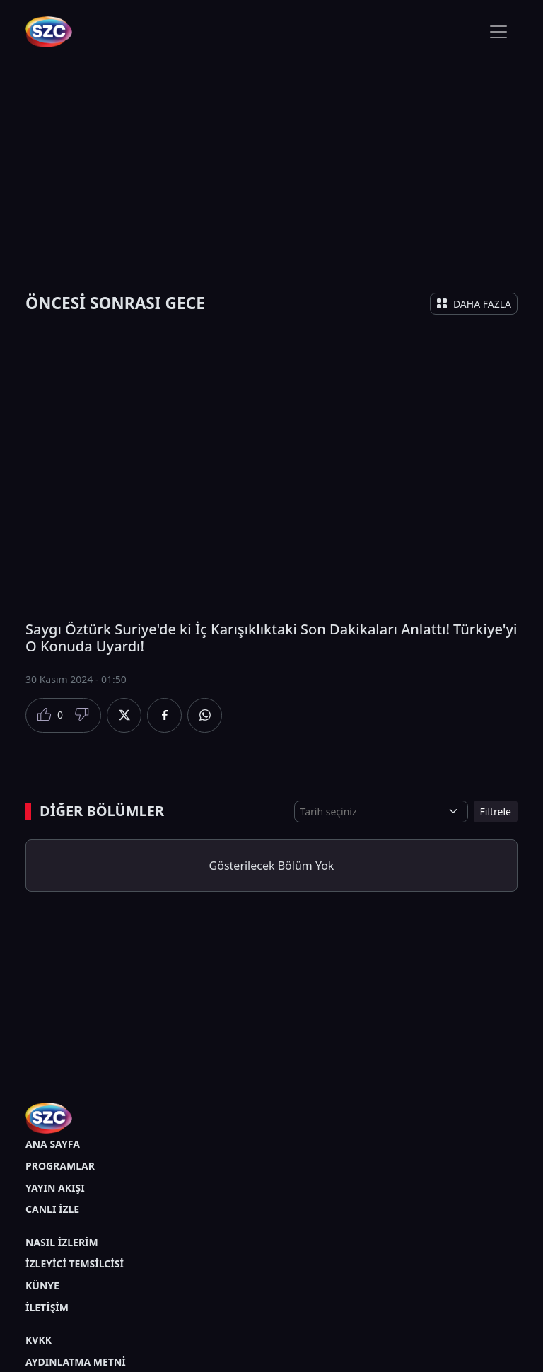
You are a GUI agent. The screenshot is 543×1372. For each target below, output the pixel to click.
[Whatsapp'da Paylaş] (204, 715)
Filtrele (495, 811)
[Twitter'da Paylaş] (124, 715)
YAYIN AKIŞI (55, 1187)
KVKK (38, 1340)
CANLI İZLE (52, 1209)
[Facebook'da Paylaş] (164, 715)
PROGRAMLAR (60, 1166)
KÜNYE (42, 1285)
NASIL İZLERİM (61, 1242)
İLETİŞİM (47, 1307)
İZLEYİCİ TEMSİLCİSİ (74, 1263)
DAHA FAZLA (473, 303)
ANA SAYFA (52, 1144)
